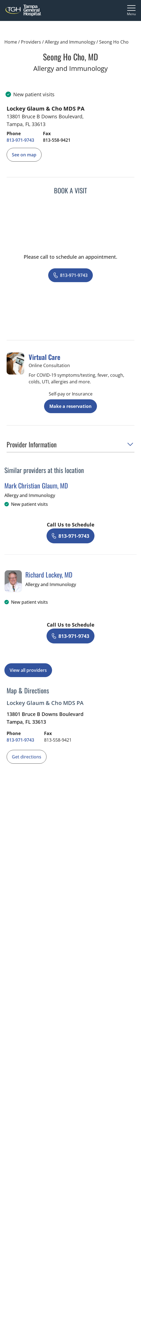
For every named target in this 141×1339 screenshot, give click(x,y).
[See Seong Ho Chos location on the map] (24, 155)
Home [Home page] (10, 42)
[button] (70, 446)
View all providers (28, 670)
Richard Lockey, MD (48, 574)
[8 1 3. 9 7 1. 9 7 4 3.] (20, 140)
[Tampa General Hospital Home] (23, 10)
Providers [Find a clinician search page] (31, 42)
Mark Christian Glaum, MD (36, 485)
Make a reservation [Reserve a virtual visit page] (70, 406)
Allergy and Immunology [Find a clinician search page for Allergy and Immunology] (70, 42)
